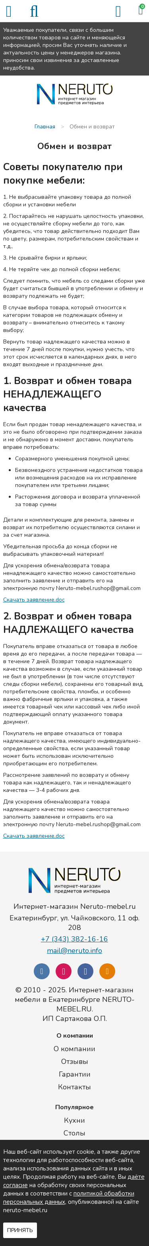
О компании (74, 1049)
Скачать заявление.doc (34, 600)
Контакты (74, 1087)
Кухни (74, 1120)
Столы (74, 1133)
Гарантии (75, 1074)
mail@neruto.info (74, 950)
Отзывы (74, 1061)
